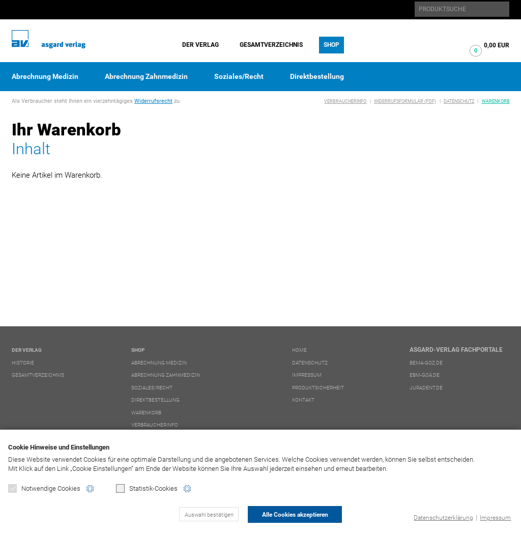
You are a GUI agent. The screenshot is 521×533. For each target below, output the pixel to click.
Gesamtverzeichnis (271, 44)
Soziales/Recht (239, 76)
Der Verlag (200, 44)
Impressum (495, 517)
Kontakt (303, 400)
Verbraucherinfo (345, 101)
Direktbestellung (317, 76)
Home (299, 350)
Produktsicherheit (318, 387)
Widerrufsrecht (153, 101)
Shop (331, 44)
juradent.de (426, 387)
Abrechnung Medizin (45, 76)
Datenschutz (459, 101)
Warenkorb (496, 101)
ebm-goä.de (425, 375)
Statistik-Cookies (147, 488)
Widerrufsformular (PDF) (405, 101)
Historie (23, 363)
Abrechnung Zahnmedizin (146, 76)
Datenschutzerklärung (443, 517)
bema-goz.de (426, 363)
